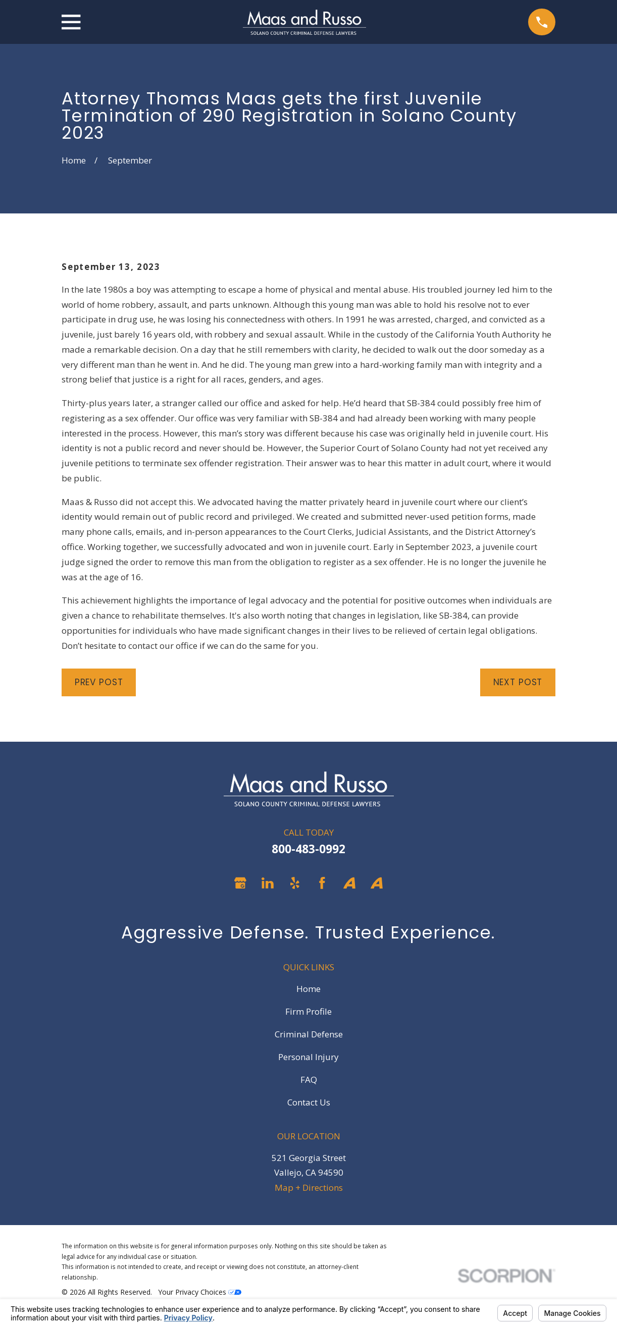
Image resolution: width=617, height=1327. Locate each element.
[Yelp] (295, 883)
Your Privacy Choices (199, 1292)
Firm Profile (308, 1011)
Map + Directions (309, 1187)
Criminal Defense (309, 1034)
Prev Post (99, 682)
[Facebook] (322, 883)
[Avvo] (349, 883)
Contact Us (308, 1102)
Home (308, 988)
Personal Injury (308, 1057)
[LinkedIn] (268, 883)
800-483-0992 (308, 849)
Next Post (518, 682)
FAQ (308, 1079)
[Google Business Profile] (240, 883)
